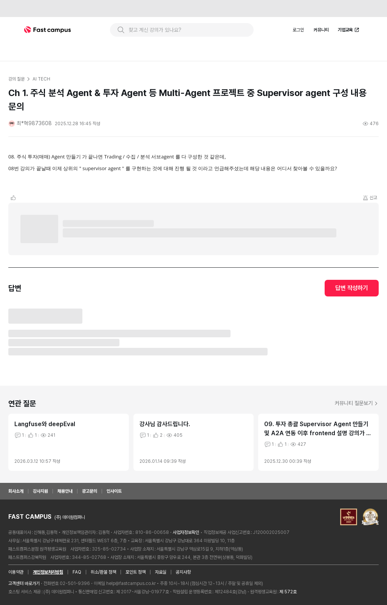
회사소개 (15, 491)
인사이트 (114, 491)
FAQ (77, 572)
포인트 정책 (135, 572)
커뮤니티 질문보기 (357, 403)
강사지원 (40, 491)
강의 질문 (16, 79)
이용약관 (15, 572)
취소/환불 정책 (103, 572)
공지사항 (183, 572)
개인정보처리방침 (48, 572)
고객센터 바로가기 (24, 583)
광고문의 (89, 491)
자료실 (160, 572)
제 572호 (288, 591)
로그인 (298, 30)
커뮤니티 (321, 30)
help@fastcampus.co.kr (131, 583)
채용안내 (65, 491)
